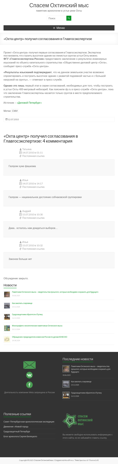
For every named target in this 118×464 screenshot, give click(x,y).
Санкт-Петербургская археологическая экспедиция (29, 421)
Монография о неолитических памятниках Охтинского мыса (37, 326)
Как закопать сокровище (22, 303)
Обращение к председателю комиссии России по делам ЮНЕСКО (39, 337)
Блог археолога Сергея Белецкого (20, 436)
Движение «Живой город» (16, 426)
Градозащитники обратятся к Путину (27, 314)
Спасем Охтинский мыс (59, 5)
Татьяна (26, 149)
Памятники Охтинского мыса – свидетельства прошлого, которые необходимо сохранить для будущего (55, 292)
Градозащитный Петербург (17, 431)
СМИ (15, 110)
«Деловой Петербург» (29, 102)
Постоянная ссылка (33, 155)
